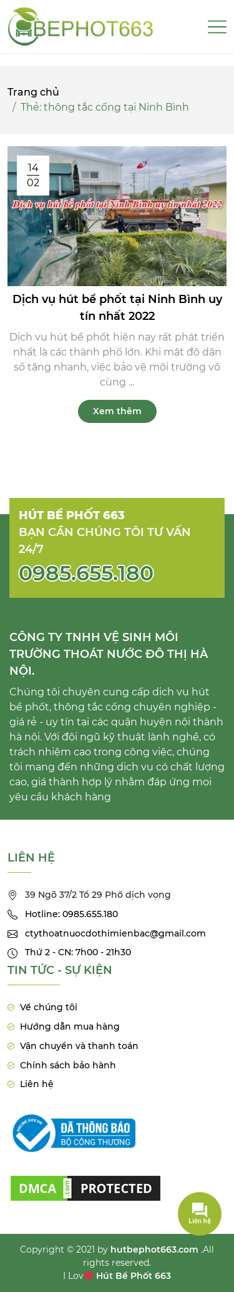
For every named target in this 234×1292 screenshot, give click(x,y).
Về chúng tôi (48, 1007)
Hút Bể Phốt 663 (133, 1275)
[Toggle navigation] (217, 26)
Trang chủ (33, 92)
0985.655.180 (86, 572)
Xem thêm (117, 411)
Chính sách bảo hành (68, 1065)
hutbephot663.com (154, 1249)
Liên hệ (37, 1084)
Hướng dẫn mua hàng (70, 1026)
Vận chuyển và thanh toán (79, 1045)
